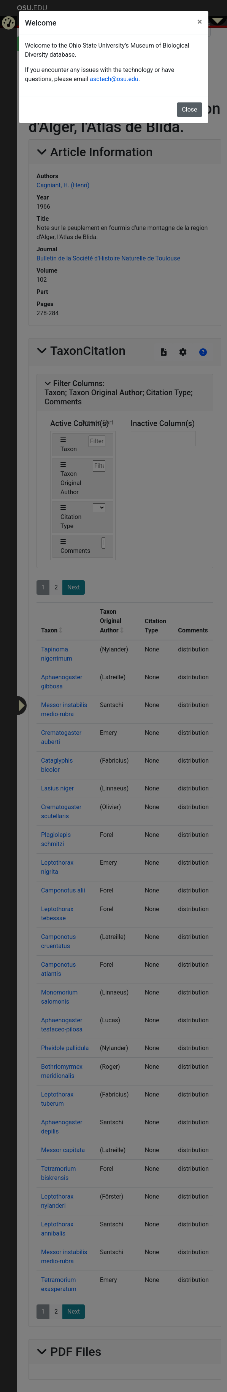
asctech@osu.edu (114, 79)
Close (189, 109)
